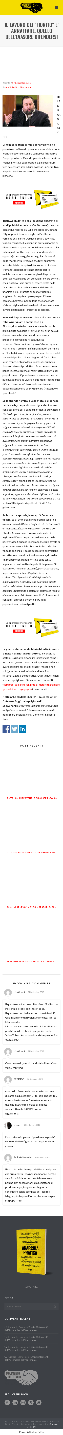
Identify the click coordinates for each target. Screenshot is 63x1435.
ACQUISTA (31, 1287)
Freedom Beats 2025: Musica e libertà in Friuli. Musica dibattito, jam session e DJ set (33, 961)
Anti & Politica (12, 87)
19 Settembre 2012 (21, 82)
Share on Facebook (6, 729)
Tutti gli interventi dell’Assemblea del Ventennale (33, 798)
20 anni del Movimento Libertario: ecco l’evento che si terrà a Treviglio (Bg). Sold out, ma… (33, 907)
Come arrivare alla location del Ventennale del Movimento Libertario (33, 852)
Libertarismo (26, 87)
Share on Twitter (14, 729)
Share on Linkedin (22, 729)
